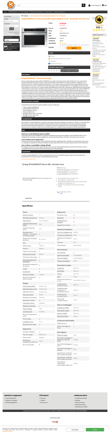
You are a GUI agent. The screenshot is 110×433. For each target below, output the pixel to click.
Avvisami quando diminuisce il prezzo (60, 59)
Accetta (95, 429)
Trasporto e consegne (11, 401)
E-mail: (6, 20)
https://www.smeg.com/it (28, 160)
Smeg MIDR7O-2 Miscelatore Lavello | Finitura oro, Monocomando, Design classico (98, 46)
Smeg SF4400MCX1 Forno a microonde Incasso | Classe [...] (11, 49)
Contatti (42, 401)
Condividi (52, 62)
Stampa (52, 57)
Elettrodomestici (13, 12)
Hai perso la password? (14, 33)
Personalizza (75, 429)
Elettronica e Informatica (37, 12)
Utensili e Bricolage (58, 12)
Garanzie (77, 401)
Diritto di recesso (80, 403)
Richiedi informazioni (56, 64)
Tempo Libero (48, 12)
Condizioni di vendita (81, 399)
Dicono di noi (44, 403)
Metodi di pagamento (11, 403)
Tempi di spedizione (11, 399)
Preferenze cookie (55, 418)
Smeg (61, 32)
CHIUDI (108, 428)
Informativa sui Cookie (7, 431)
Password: (7, 25)
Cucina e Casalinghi (23, 12)
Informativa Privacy (80, 405)
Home (5, 12)
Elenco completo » (101, 88)
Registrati (17, 35)
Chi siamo (43, 399)
